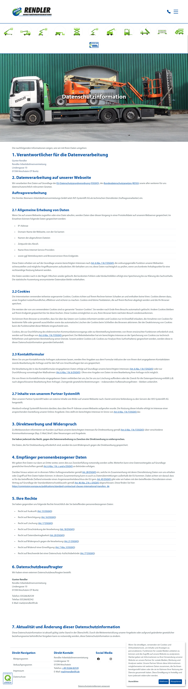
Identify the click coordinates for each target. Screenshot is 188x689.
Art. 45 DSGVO (104, 479)
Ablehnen (163, 681)
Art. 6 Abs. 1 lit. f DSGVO (102, 263)
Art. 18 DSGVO (67, 529)
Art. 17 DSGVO (45, 523)
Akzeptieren (176, 681)
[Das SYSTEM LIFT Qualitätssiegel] (7, 678)
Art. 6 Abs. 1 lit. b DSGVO (68, 372)
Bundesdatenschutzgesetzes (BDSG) (121, 183)
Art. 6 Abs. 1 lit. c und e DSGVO (58, 466)
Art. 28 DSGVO (89, 472)
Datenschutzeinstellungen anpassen (94, 686)
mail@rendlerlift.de (70, 672)
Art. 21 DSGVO (71, 541)
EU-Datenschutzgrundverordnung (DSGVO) (78, 183)
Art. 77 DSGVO (87, 553)
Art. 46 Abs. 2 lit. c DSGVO (87, 483)
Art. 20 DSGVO (57, 535)
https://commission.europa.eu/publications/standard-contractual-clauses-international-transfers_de (60, 486)
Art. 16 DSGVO (48, 517)
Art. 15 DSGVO (45, 511)
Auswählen (133, 681)
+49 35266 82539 (70, 668)
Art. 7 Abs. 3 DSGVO (65, 547)
